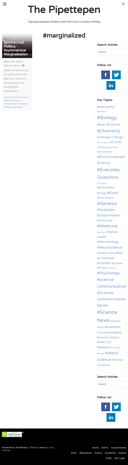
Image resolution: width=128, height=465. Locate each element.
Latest (41, 447)
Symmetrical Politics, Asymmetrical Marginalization (16, 48)
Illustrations (85, 453)
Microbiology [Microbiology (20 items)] (108, 242)
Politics (8, 107)
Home (95, 447)
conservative (23, 97)
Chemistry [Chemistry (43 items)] (110, 130)
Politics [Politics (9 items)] (113, 268)
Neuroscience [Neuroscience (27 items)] (110, 247)
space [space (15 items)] (115, 337)
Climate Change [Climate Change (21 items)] (111, 137)
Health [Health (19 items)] (115, 215)
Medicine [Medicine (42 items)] (109, 225)
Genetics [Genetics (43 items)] (108, 203)
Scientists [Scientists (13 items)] (103, 337)
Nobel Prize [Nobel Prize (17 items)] (107, 253)
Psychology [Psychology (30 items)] (109, 273)
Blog (6, 38)
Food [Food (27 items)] (113, 193)
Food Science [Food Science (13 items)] (106, 197)
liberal (18, 100)
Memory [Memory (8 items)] (101, 232)
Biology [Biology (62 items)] (108, 117)
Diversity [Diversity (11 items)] (107, 147)
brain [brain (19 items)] (102, 124)
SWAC (105, 447)
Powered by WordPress (15, 447)
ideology (9, 100)
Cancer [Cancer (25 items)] (114, 124)
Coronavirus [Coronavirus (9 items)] (103, 142)
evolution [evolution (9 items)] (102, 183)
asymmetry (10, 97)
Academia (110, 453)
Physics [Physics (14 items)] (103, 267)
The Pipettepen (64, 10)
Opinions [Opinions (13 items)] (118, 263)
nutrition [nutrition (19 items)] (105, 263)
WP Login (119, 458)
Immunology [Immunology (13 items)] (105, 220)
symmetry (17, 107)
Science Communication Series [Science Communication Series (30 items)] (111, 299)
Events (98, 453)
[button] (123, 3)
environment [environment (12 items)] (105, 151)
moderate (23, 104)
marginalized (11, 104)
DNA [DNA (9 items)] (116, 147)
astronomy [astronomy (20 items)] (107, 107)
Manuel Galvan (12, 65)
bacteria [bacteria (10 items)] (102, 111)
